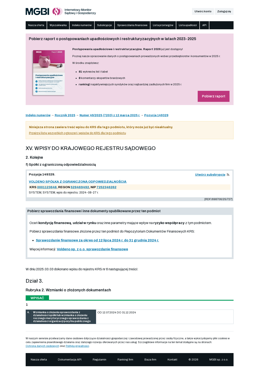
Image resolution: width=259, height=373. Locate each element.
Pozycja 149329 (156, 115)
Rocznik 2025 (65, 115)
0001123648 (47, 187)
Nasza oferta (36, 25)
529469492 (80, 187)
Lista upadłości (188, 25)
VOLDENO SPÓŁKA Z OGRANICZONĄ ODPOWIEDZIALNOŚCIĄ (77, 181)
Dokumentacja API (69, 359)
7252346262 (106, 187)
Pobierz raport (213, 96)
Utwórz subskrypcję (210, 174)
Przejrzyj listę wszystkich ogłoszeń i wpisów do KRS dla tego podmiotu (77, 133)
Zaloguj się (224, 11)
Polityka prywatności (77, 346)
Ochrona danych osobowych (42, 346)
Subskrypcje (104, 25)
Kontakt (172, 359)
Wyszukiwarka (58, 25)
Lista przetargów (163, 25)
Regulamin (99, 359)
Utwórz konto (203, 11)
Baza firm (150, 359)
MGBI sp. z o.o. (218, 359)
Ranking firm (125, 359)
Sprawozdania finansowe (132, 25)
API (204, 25)
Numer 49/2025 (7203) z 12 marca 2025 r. (110, 115)
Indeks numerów (82, 25)
